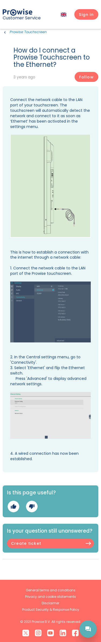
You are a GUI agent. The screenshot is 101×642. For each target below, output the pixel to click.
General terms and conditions (50, 590)
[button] (86, 14)
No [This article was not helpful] (31, 506)
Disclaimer (50, 603)
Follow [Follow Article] (86, 77)
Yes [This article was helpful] (13, 506)
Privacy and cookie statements (50, 596)
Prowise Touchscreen (28, 31)
